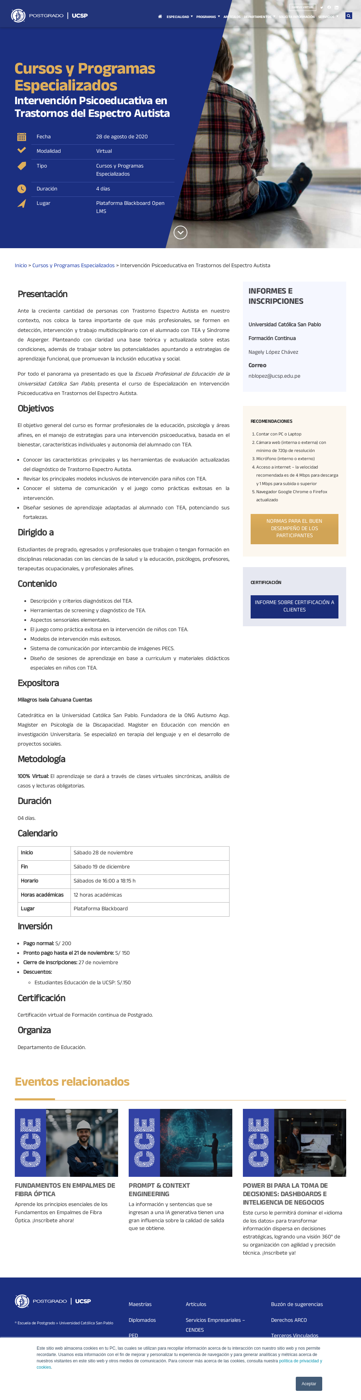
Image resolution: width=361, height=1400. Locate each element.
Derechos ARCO (289, 1320)
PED (133, 1336)
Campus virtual (303, 7)
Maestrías (140, 1305)
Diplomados (142, 1320)
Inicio (160, 21)
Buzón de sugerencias (297, 1305)
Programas (206, 17)
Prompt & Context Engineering (159, 1191)
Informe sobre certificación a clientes (294, 606)
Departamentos (257, 17)
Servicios (326, 17)
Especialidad (178, 17)
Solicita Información (297, 17)
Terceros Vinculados (294, 1336)
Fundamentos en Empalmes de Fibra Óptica (65, 1191)
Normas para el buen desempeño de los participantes (294, 529)
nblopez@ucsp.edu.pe (274, 376)
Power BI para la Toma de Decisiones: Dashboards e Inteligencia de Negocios (285, 1195)
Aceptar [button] (309, 1383)
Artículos (232, 17)
